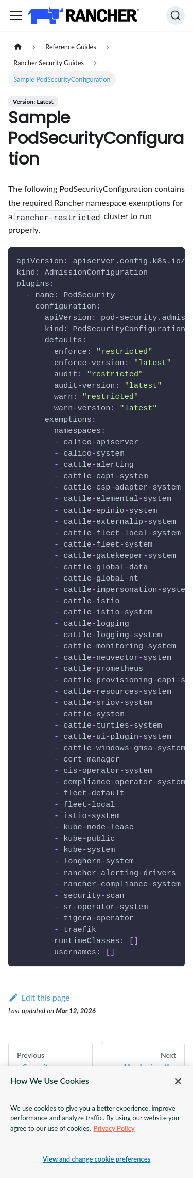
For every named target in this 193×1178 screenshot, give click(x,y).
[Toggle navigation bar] (16, 15)
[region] (96, 1122)
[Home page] (18, 47)
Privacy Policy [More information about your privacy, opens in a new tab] (114, 1128)
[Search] (175, 15)
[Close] (178, 1081)
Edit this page (38, 997)
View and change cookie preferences (97, 1159)
